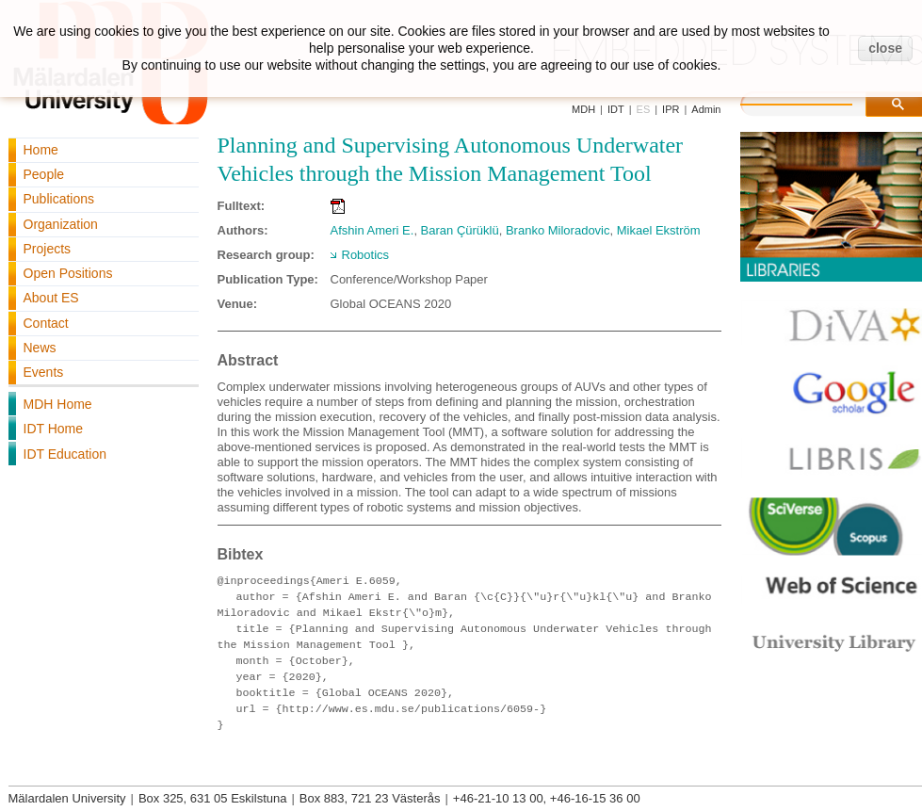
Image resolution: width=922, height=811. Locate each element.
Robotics (366, 255)
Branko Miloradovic (558, 230)
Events (44, 372)
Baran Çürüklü (460, 230)
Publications (59, 198)
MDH (583, 109)
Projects (48, 248)
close (885, 48)
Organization (61, 224)
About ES (51, 297)
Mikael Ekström (659, 230)
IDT (615, 109)
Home (41, 149)
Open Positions (68, 273)
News (40, 347)
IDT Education (65, 454)
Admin (705, 109)
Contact (46, 323)
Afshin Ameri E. (372, 230)
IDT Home (54, 428)
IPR (670, 109)
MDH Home (58, 404)
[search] (815, 101)
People (44, 174)
